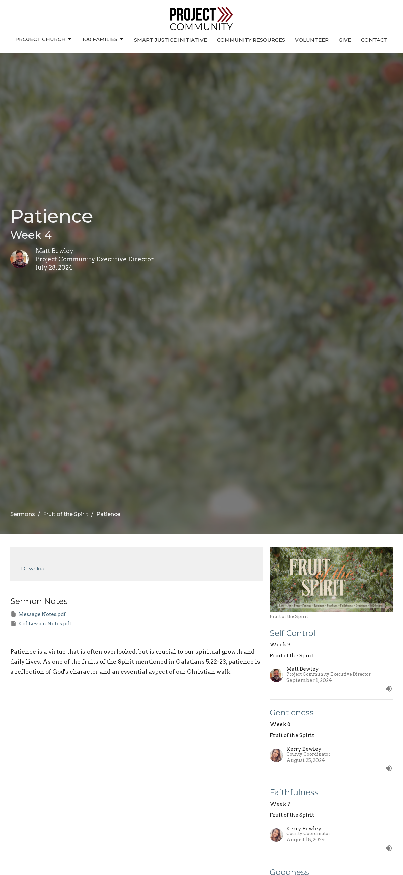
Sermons (22, 514)
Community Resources (251, 40)
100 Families (103, 39)
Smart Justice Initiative (170, 40)
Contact (374, 40)
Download (34, 568)
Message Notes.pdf (38, 614)
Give (345, 40)
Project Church (43, 39)
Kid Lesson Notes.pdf (40, 623)
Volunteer (312, 40)
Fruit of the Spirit (65, 514)
